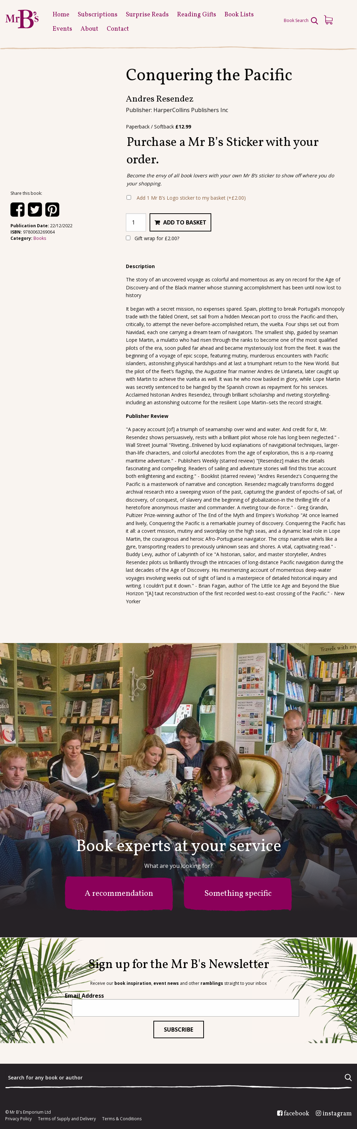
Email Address (84, 995)
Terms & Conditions (122, 1119)
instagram (337, 1114)
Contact (118, 29)
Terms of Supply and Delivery (67, 1119)
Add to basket (184, 222)
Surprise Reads (147, 14)
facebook (296, 1114)
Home (61, 14)
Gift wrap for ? (152, 238)
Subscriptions (97, 14)
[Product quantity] (136, 222)
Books (39, 238)
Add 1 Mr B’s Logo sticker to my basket (191, 197)
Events (62, 29)
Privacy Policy (18, 1119)
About (89, 29)
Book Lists (239, 14)
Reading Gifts (196, 14)
